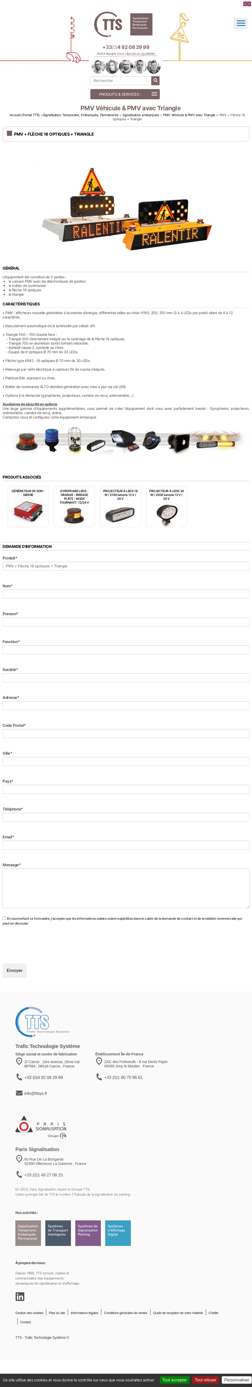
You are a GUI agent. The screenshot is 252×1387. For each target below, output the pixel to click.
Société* (10, 669)
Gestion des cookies (29, 1327)
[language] (247, 4)
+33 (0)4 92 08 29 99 (43, 1095)
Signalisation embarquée (140, 115)
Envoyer (15, 970)
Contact (25, 1337)
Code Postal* (14, 725)
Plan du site (56, 1327)
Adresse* (11, 697)
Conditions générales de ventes (125, 1327)
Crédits (213, 1327)
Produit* (10, 558)
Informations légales (84, 1327)
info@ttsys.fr (35, 1111)
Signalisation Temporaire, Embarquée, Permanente (80, 115)
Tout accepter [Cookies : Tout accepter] (174, 1380)
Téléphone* (13, 809)
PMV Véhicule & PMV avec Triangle (189, 115)
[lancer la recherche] (155, 80)
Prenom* (10, 613)
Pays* (8, 781)
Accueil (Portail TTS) (25, 115)
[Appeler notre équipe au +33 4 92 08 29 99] (126, 47)
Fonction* (11, 641)
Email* (8, 837)
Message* (12, 864)
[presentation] (41, 945)
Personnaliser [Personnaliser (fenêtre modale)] (236, 1380)
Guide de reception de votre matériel (177, 1327)
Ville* (7, 753)
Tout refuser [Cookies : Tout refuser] (205, 1380)
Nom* (8, 585)
